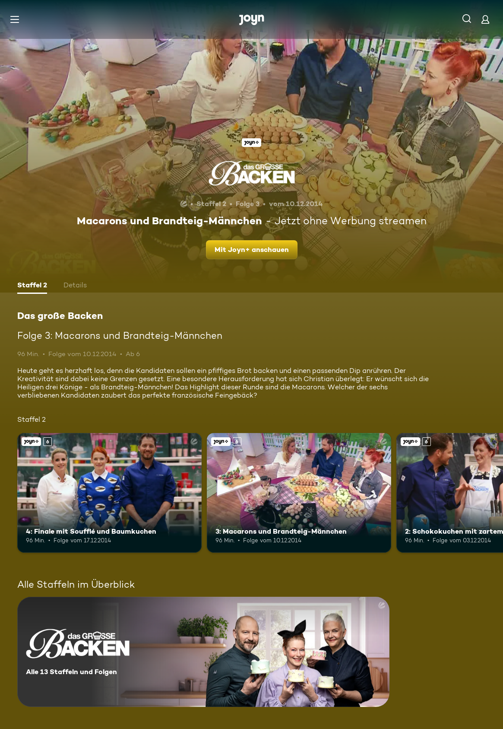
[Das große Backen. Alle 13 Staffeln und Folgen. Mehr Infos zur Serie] (203, 652)
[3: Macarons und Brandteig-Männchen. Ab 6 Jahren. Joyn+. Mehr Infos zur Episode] (299, 493)
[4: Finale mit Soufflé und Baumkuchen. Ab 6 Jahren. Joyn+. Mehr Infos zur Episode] (109, 493)
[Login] (485, 19)
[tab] (32, 286)
